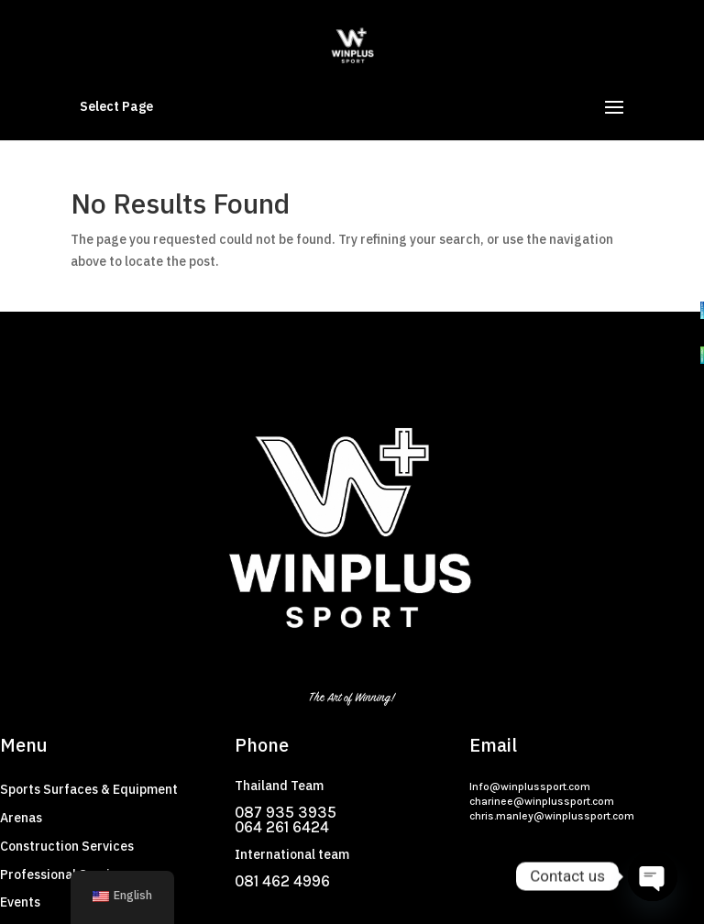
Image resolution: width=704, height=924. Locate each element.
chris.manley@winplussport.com (551, 815)
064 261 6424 (282, 827)
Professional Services (65, 875)
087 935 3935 (285, 812)
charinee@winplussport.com (541, 801)
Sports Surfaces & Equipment (89, 789)
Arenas (21, 818)
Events (20, 902)
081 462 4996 (282, 881)
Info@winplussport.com (529, 786)
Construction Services (67, 846)
